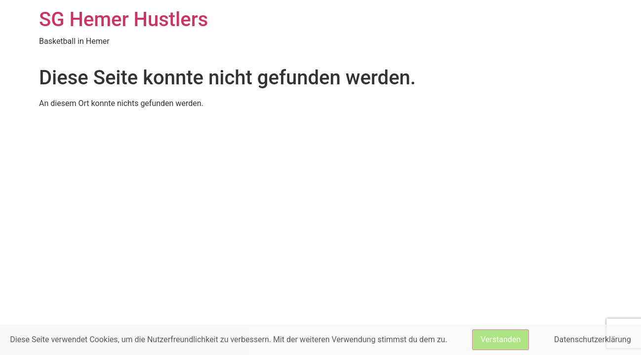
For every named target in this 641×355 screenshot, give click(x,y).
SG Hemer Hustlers (123, 19)
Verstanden (501, 339)
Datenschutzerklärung (592, 339)
